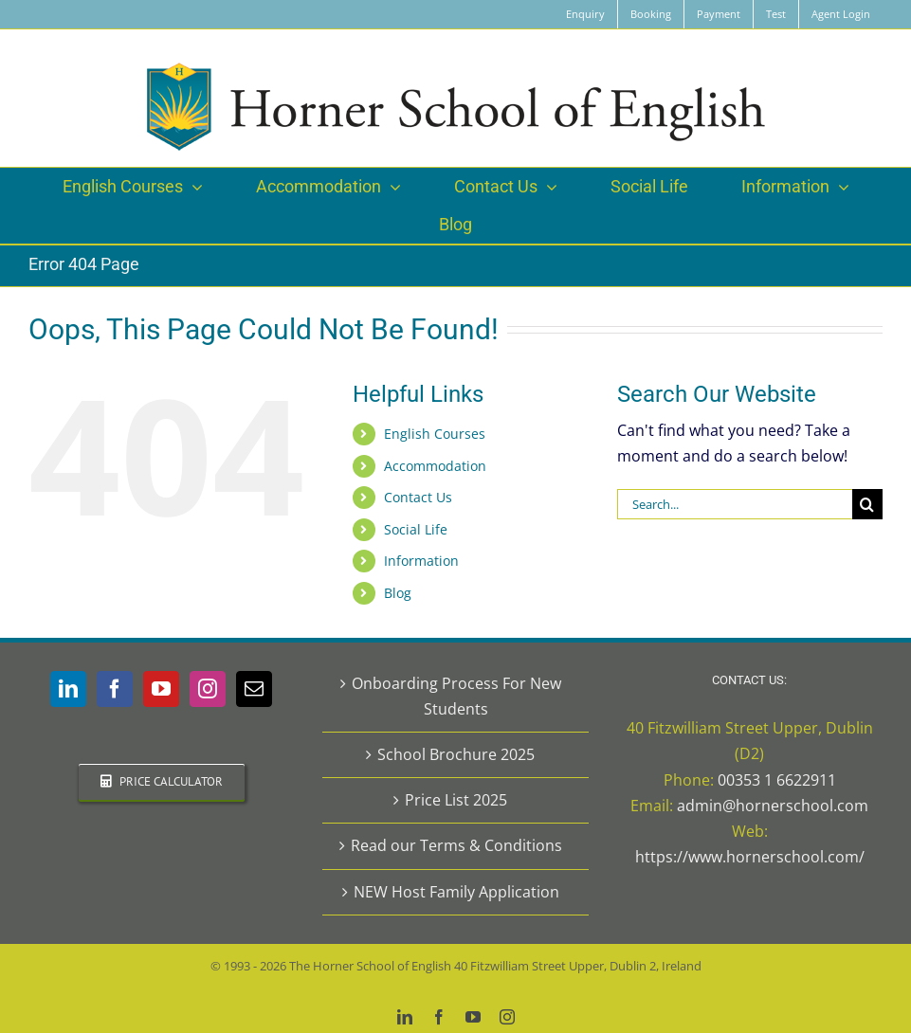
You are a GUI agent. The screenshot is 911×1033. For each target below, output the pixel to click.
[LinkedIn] (68, 689)
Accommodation (435, 466)
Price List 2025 (456, 799)
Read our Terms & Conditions (456, 845)
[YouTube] (161, 689)
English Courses (434, 434)
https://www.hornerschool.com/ (750, 856)
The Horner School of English (370, 965)
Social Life (415, 529)
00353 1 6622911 (777, 780)
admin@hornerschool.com (772, 805)
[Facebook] (115, 689)
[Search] (867, 504)
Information (421, 561)
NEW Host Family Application (456, 891)
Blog (397, 593)
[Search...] (734, 504)
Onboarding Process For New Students (456, 696)
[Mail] (254, 689)
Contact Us (418, 497)
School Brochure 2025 (456, 754)
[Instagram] (208, 689)
